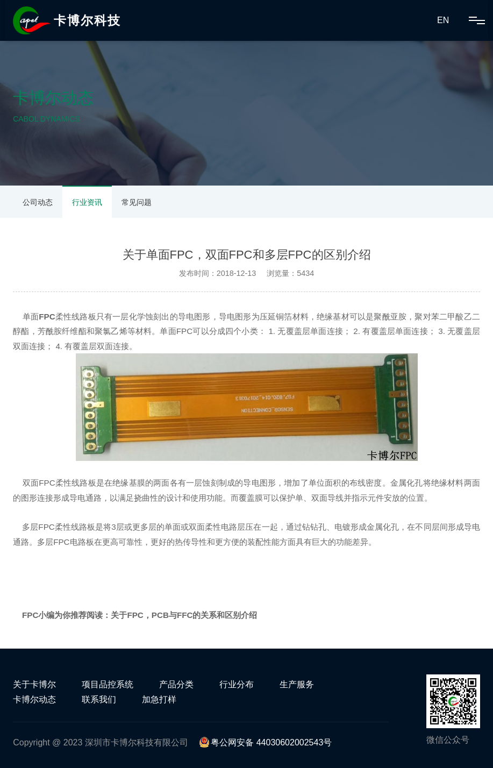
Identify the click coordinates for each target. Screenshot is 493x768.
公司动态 (38, 202)
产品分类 (176, 684)
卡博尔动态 (34, 699)
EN (443, 20)
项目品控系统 (107, 684)
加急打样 (159, 699)
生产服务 (297, 684)
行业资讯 (87, 202)
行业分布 (236, 684)
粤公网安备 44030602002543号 (265, 742)
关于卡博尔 (34, 684)
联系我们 (99, 699)
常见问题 (137, 202)
